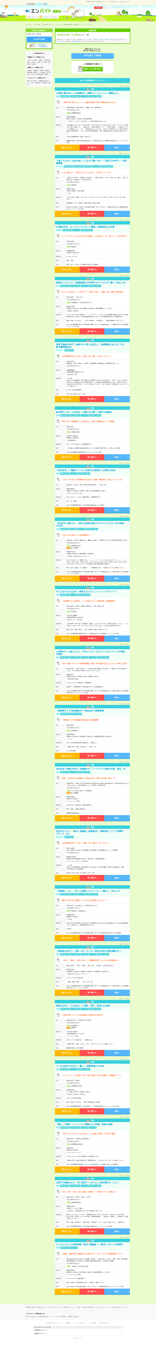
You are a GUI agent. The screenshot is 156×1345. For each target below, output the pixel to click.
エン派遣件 (31, 4)
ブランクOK (30, 82)
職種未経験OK (75, 41)
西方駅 (33, 62)
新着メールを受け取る (92, 69)
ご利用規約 (68, 1323)
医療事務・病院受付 (32, 72)
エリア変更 (65, 11)
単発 (62, 41)
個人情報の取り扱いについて (53, 1323)
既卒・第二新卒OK (32, 81)
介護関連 (29, 70)
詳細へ (117, 147)
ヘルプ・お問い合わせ (117, 7)
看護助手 (35, 70)
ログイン (106, 7)
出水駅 (38, 62)
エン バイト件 (42, 4)
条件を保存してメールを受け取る (42, 45)
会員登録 (98, 7)
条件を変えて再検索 (92, 55)
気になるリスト (35, 17)
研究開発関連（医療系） (42, 74)
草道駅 (40, 60)
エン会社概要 (92, 1323)
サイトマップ (127, 7)
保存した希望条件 (52, 17)
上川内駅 (34, 60)
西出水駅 (33, 64)
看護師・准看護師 (44, 70)
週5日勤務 (38, 82)
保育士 (33, 74)
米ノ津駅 (44, 62)
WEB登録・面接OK (73, 1316)
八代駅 (29, 60)
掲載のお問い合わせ (104, 1323)
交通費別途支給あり (44, 81)
